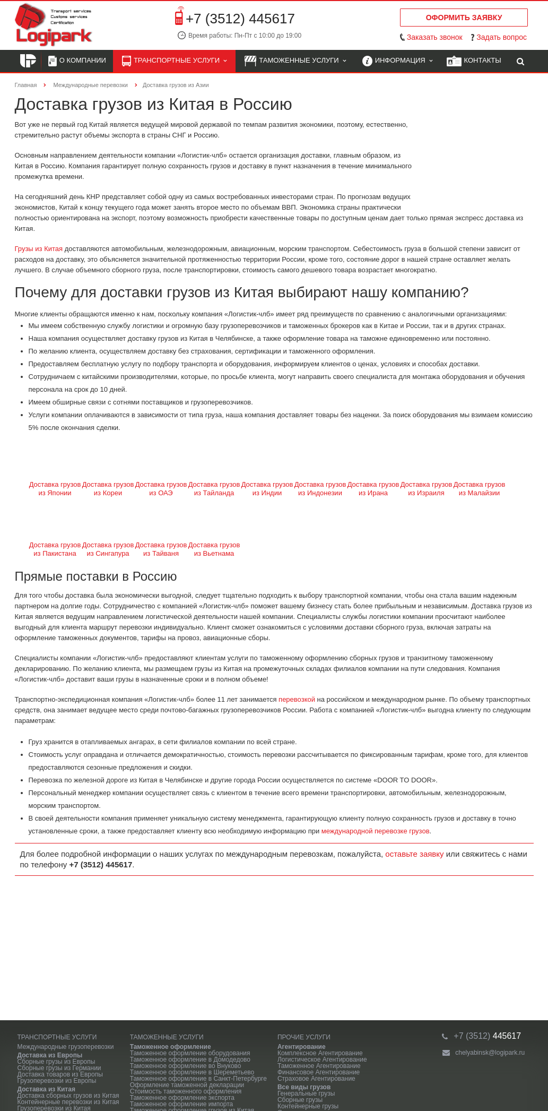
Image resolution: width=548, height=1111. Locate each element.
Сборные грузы (300, 1100)
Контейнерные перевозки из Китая (68, 1102)
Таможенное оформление (170, 1046)
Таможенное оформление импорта (181, 1104)
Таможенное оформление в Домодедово (190, 1059)
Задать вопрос (501, 37)
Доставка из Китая (46, 1089)
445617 (487, 1035)
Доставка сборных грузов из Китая (68, 1095)
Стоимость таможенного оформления (186, 1091)
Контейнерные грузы (307, 1106)
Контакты (474, 61)
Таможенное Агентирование (319, 1066)
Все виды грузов (303, 1087)
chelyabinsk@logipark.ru (490, 1052)
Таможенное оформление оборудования (190, 1053)
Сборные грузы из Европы (56, 1061)
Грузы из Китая (39, 249)
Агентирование (301, 1046)
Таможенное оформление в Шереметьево (192, 1072)
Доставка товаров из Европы (60, 1074)
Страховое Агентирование (316, 1078)
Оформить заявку (464, 17)
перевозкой (297, 699)
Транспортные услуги (174, 61)
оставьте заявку (414, 853)
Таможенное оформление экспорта (182, 1097)
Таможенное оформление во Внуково (185, 1066)
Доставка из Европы (50, 1055)
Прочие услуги (303, 1037)
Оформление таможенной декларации (187, 1085)
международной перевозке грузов (375, 831)
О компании (77, 61)
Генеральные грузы (306, 1093)
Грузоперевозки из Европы (57, 1080)
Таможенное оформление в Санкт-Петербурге (198, 1078)
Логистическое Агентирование (322, 1059)
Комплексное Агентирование (320, 1053)
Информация (397, 61)
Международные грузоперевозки (66, 1046)
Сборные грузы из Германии (59, 1068)
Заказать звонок (435, 37)
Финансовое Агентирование (318, 1072)
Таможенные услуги (295, 61)
